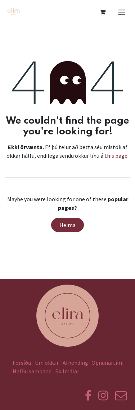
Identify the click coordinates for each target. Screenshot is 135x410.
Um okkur (47, 362)
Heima (67, 225)
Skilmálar (68, 371)
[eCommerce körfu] (102, 11)
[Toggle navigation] (122, 12)
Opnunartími (107, 362)
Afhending (75, 362)
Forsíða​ (22, 362)
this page (115, 155)
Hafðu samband (32, 371)
